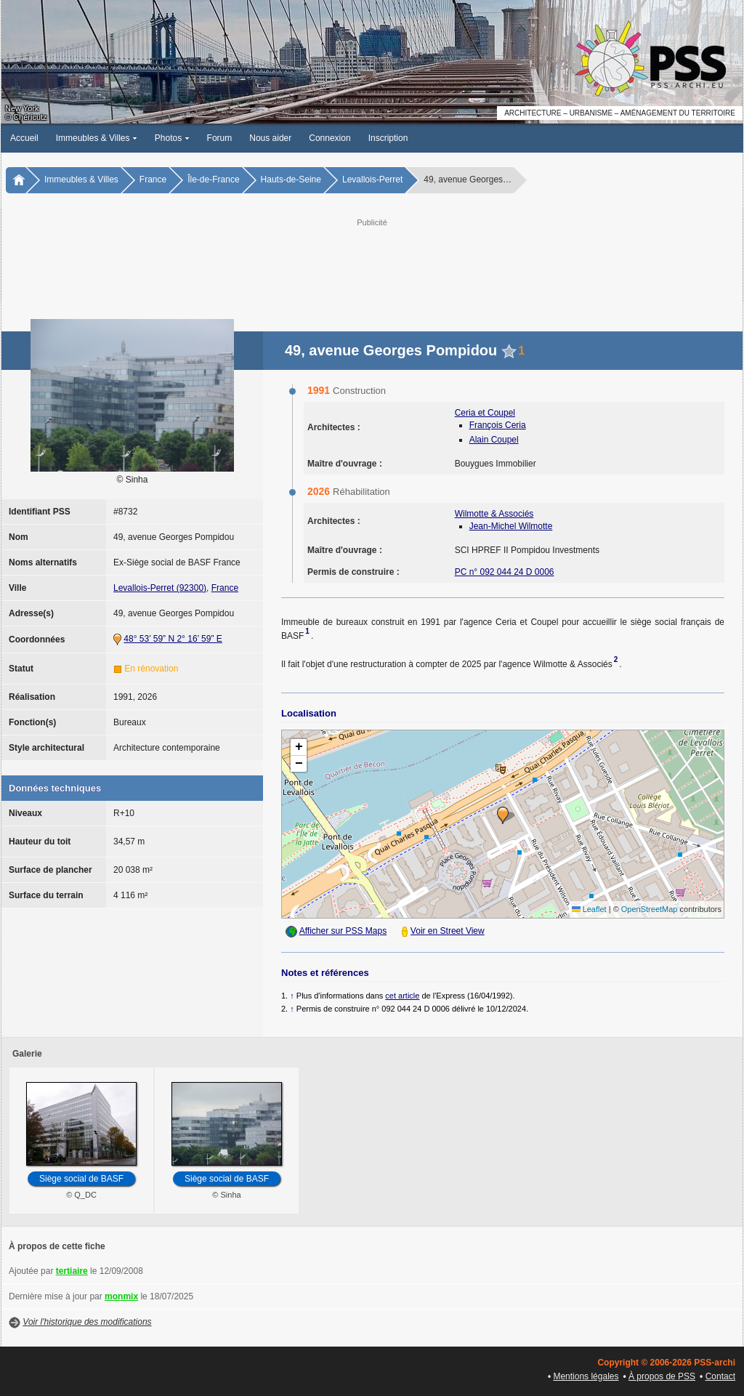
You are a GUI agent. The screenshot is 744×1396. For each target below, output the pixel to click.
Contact (720, 1376)
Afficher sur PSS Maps (343, 931)
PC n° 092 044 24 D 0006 (504, 572)
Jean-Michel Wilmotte (511, 526)
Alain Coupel (494, 440)
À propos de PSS (661, 1376)
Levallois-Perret (372, 179)
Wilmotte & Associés (494, 514)
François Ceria (497, 425)
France (153, 179)
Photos (172, 138)
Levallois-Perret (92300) (159, 588)
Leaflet (589, 909)
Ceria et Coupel (485, 413)
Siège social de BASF (81, 1179)
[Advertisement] (372, 262)
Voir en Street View (448, 931)
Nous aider (270, 138)
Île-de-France (213, 179)
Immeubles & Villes (96, 138)
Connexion (329, 138)
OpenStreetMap (649, 909)
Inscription (388, 138)
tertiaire (72, 1271)
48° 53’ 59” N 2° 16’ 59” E (173, 639)
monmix (121, 1296)
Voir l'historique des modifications (87, 1322)
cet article (402, 995)
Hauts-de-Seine (291, 179)
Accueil (24, 138)
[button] (503, 815)
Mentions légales (585, 1376)
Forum (219, 138)
